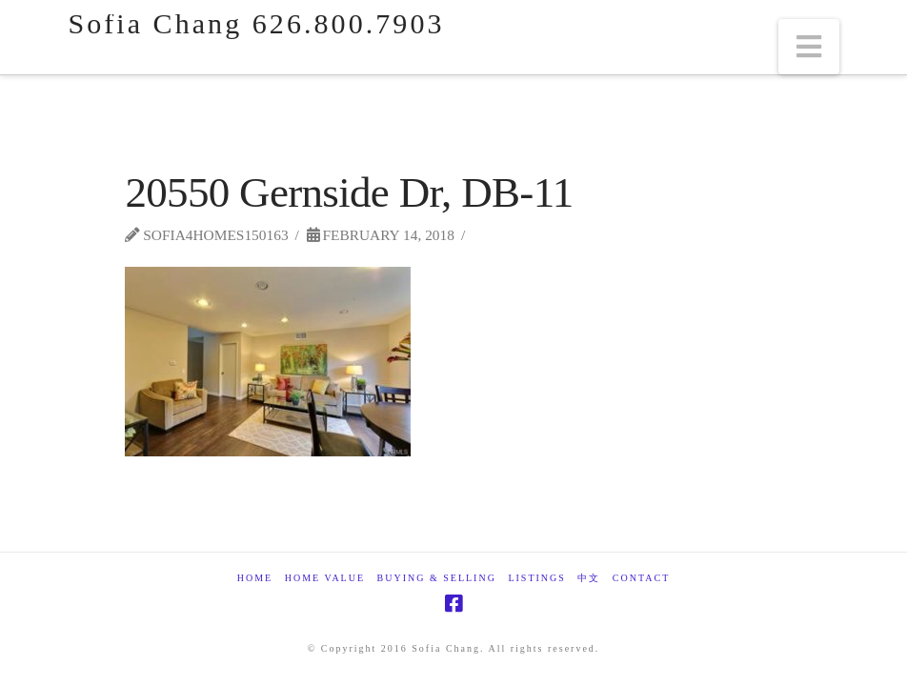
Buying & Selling (436, 578)
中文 (588, 578)
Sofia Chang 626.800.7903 (256, 24)
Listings (536, 578)
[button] (808, 46)
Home (254, 578)
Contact (641, 578)
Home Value (325, 578)
